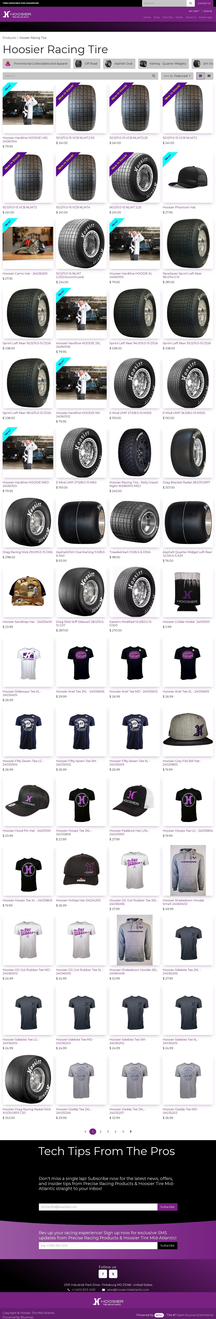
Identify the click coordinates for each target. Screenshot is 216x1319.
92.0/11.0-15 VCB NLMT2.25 (128, 138)
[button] (177, 76)
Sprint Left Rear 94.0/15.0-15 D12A (133, 343)
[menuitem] (147, 17)
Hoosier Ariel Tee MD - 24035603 (133, 691)
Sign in (207, 11)
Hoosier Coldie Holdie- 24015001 (186, 622)
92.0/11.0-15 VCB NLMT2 (180, 138)
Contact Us (204, 3)
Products (9, 37)
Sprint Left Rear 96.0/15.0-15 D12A (27, 413)
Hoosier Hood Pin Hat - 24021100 (27, 830)
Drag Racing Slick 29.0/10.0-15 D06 (28, 552)
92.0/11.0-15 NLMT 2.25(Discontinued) (70, 275)
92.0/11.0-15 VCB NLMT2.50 (75, 138)
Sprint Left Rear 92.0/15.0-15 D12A (27, 343)
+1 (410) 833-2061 (83, 1289)
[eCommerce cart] (194, 11)
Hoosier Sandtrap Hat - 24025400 (27, 622)
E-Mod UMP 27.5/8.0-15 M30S (130, 413)
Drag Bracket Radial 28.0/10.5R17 (186, 482)
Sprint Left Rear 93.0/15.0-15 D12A (187, 343)
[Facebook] (103, 1274)
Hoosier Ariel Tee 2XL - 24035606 (80, 691)
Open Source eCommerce (194, 1315)
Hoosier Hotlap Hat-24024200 (78, 900)
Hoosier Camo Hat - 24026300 (25, 273)
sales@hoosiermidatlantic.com (128, 1289)
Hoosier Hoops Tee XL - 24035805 (27, 900)
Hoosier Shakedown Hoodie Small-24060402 (183, 902)
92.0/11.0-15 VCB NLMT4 (73, 207)
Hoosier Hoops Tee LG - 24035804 (188, 830)
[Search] (191, 3)
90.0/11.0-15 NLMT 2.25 (125, 207)
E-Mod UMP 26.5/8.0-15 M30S (184, 413)
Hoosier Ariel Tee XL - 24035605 (186, 691)
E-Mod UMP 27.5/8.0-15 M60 (76, 482)
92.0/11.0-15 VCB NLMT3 (20, 207)
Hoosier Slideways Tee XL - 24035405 (22, 693)
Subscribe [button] (167, 1207)
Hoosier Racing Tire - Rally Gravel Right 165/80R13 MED (133, 484)
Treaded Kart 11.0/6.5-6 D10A (129, 552)
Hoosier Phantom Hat (179, 207)
